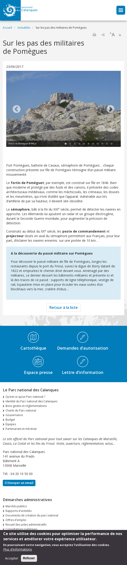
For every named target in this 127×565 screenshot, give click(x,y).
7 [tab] (93, 144)
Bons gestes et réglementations (26, 406)
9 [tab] (102, 144)
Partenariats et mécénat (21, 429)
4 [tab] (79, 144)
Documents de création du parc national (32, 515)
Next (110, 109)
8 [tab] (97, 144)
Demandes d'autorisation (82, 348)
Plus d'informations (17, 550)
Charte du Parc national (21, 410)
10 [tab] (107, 144)
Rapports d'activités (19, 511)
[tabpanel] (63, 109)
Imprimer (94, 34)
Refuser (29, 558)
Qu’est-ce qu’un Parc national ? (25, 397)
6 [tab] (88, 144)
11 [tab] (111, 144)
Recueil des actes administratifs (26, 525)
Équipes (11, 424)
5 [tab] (84, 144)
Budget (10, 420)
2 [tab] (70, 144)
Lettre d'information (82, 372)
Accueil (7, 28)
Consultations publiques (21, 529)
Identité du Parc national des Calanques (31, 401)
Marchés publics (16, 506)
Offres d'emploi (16, 520)
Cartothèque (33, 348)
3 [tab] (74, 144)
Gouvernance (14, 415)
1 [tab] (65, 144)
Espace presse (38, 372)
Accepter (11, 559)
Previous (16, 109)
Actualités (23, 28)
